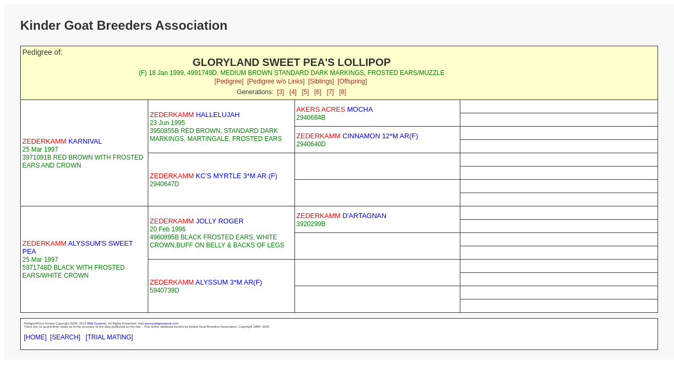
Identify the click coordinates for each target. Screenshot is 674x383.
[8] (342, 92)
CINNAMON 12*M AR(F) (357, 136)
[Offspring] (352, 81)
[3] (280, 92)
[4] (293, 92)
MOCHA (335, 109)
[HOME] (35, 337)
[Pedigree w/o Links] (276, 81)
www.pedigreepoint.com (162, 323)
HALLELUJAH (195, 115)
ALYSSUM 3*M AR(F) (206, 282)
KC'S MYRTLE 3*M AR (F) (213, 176)
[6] (317, 92)
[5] (305, 92)
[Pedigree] (229, 81)
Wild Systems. (97, 323)
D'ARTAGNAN (342, 216)
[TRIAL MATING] (109, 337)
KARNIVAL (62, 141)
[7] (330, 92)
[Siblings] (321, 81)
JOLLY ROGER (197, 221)
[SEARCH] (65, 337)
